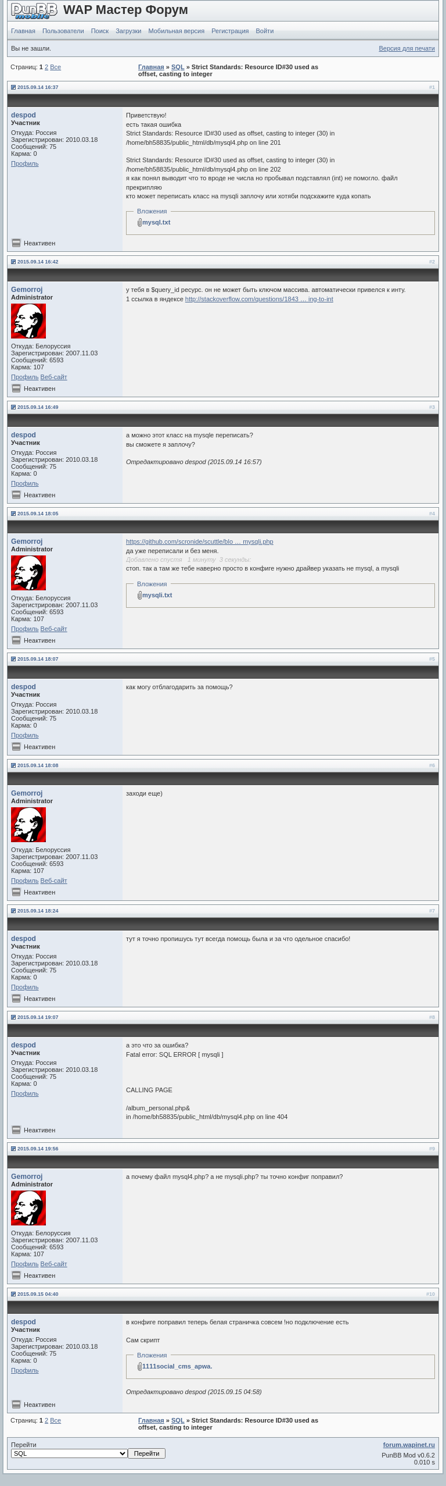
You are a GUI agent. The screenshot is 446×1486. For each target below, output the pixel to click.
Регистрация (230, 30)
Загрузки (128, 30)
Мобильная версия (176, 30)
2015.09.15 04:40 (38, 1294)
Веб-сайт (54, 376)
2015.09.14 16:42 (38, 262)
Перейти (88, 1450)
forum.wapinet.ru (409, 1444)
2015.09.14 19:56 (38, 1149)
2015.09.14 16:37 (38, 87)
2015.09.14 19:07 (38, 1017)
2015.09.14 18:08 (38, 765)
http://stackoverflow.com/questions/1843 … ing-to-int (259, 298)
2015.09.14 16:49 (38, 407)
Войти (265, 30)
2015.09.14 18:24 (38, 911)
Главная (23, 30)
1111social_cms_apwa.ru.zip (185, 1366)
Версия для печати (407, 48)
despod (23, 115)
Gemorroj (26, 290)
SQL (178, 66)
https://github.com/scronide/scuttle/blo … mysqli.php (200, 541)
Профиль (25, 163)
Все (55, 66)
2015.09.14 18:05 (38, 513)
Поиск (100, 30)
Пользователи (63, 30)
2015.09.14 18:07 (38, 659)
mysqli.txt (157, 594)
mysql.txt (156, 222)
